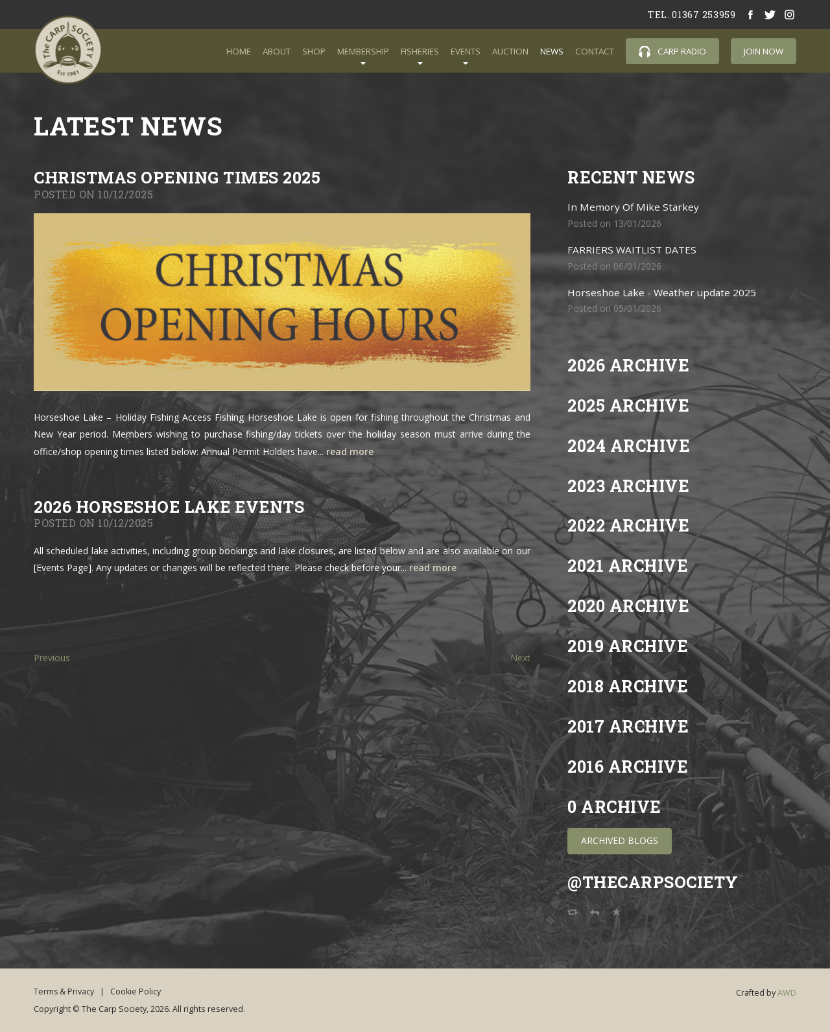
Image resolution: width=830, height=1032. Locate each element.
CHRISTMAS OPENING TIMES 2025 (178, 177)
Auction (510, 51)
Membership (363, 51)
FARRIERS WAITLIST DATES (631, 248)
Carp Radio (672, 51)
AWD (786, 990)
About (276, 51)
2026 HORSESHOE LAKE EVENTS (171, 506)
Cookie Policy (137, 989)
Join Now (763, 51)
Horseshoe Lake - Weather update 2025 (661, 291)
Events (465, 51)
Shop (314, 51)
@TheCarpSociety (654, 880)
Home (238, 51)
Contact (594, 51)
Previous (52, 657)
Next (520, 657)
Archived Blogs (619, 838)
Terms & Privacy (64, 989)
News (551, 51)
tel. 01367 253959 (692, 14)
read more (350, 451)
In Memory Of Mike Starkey (633, 206)
